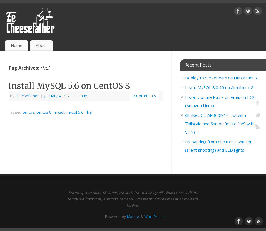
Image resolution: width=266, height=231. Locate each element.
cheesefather (27, 95)
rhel (89, 112)
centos (28, 112)
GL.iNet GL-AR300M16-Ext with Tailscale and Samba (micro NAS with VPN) (220, 123)
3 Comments (144, 95)
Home (16, 45)
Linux (82, 95)
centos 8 (43, 112)
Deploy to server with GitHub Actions (221, 77)
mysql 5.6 (74, 112)
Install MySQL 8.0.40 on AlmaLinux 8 (219, 87)
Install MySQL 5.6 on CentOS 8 (69, 85)
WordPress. (154, 216)
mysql (59, 112)
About (41, 45)
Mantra (133, 216)
